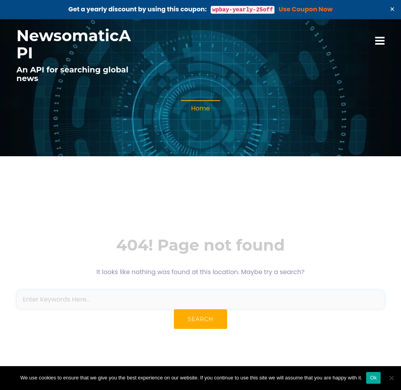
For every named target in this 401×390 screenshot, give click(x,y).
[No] (391, 378)
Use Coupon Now (306, 9)
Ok (373, 378)
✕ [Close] (392, 9)
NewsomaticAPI (73, 44)
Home (200, 108)
